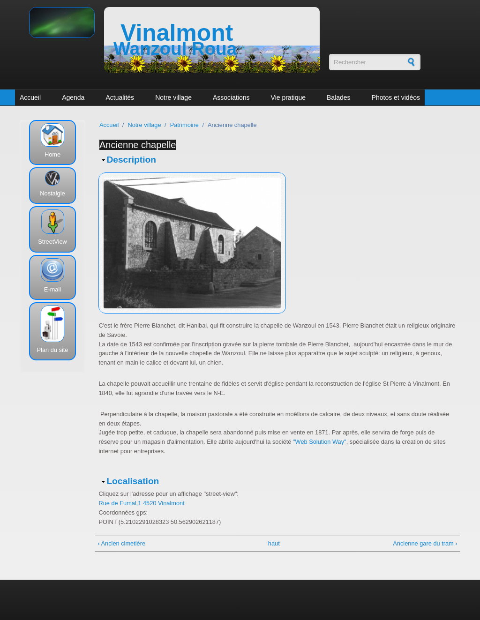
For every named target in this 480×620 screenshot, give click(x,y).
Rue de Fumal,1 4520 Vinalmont (141, 503)
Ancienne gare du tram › (425, 543)
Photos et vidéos (396, 97)
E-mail (52, 289)
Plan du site (52, 349)
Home (52, 154)
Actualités (119, 97)
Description (131, 159)
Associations (231, 97)
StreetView (52, 241)
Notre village (173, 97)
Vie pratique (288, 97)
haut (274, 543)
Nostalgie (52, 193)
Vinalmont (176, 33)
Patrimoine (184, 124)
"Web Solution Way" (319, 441)
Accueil (30, 97)
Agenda (73, 97)
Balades (339, 97)
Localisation (132, 481)
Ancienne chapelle (137, 145)
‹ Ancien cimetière (121, 543)
